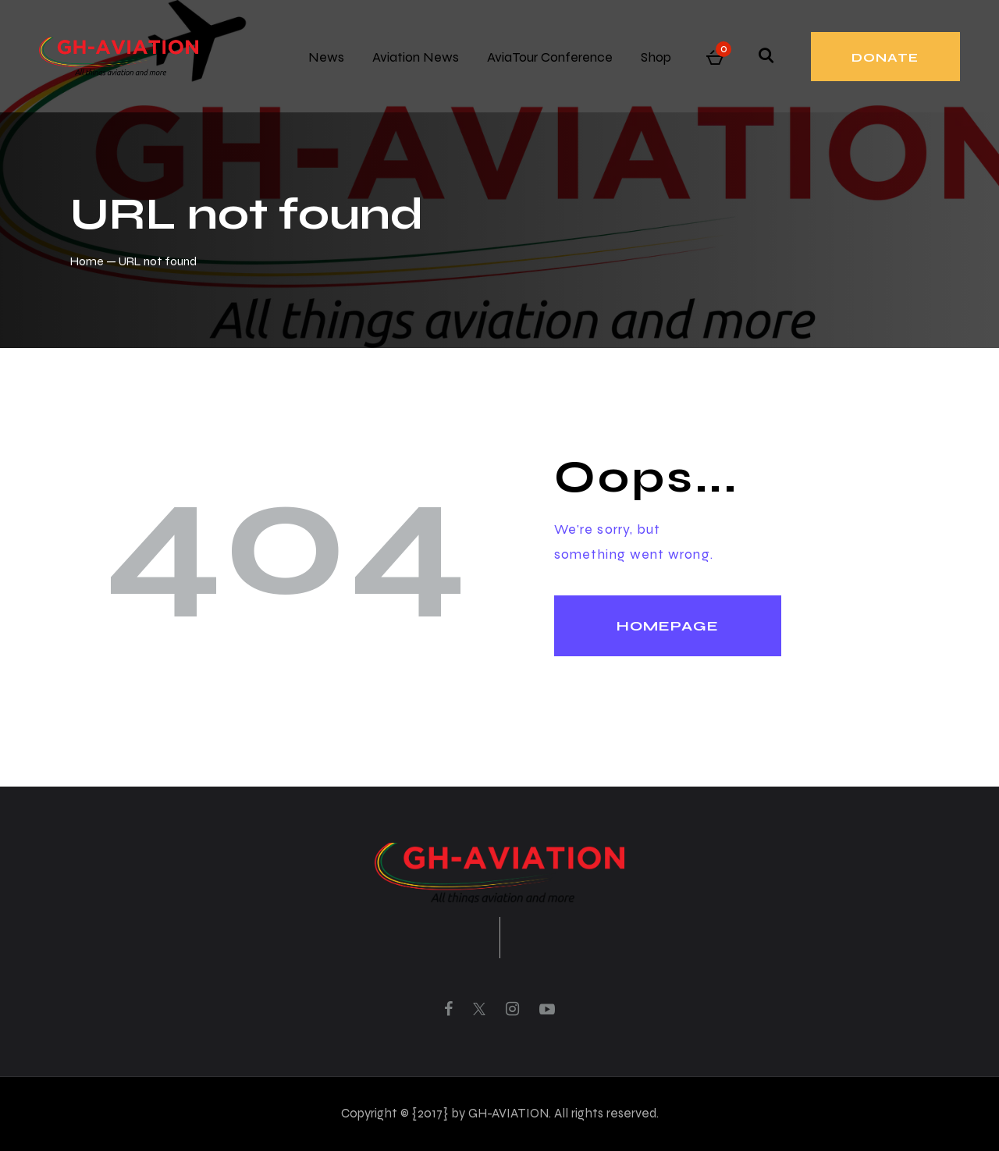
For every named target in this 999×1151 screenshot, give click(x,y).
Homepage (668, 625)
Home (87, 261)
